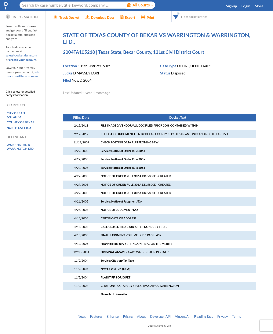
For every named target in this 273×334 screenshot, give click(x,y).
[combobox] (175, 16)
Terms (236, 316)
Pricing (128, 316)
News (82, 316)
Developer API (160, 316)
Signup (231, 6)
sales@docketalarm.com (21, 55)
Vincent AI (182, 316)
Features (96, 316)
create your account (22, 59)
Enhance (113, 316)
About (141, 316)
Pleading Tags (203, 316)
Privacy (222, 316)
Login (245, 6)
